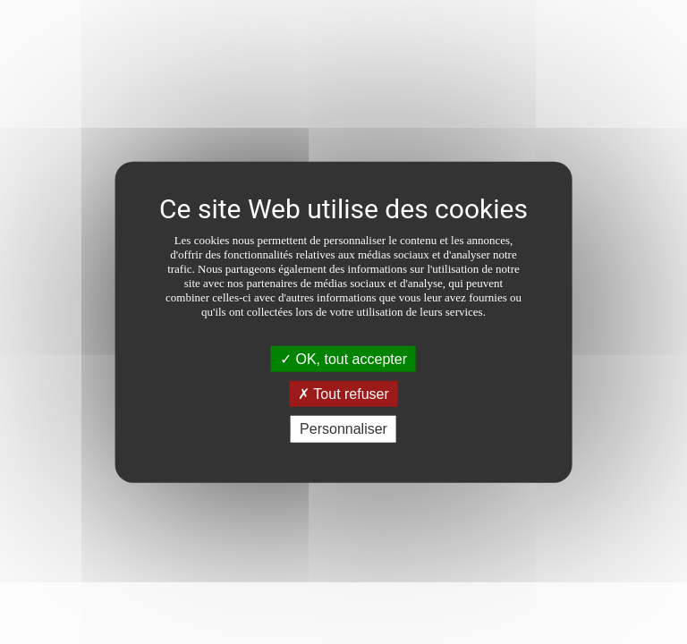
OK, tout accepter (343, 359)
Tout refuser (343, 394)
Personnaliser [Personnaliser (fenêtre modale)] (343, 428)
